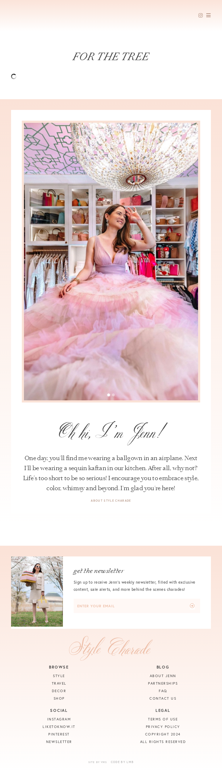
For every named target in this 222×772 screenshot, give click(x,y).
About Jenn (163, 676)
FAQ (163, 691)
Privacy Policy (163, 726)
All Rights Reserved (163, 741)
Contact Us (162, 698)
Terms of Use (163, 719)
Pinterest (59, 734)
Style (59, 676)
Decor (59, 691)
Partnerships (163, 683)
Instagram (59, 719)
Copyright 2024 (163, 734)
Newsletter (59, 741)
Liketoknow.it (59, 726)
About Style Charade (111, 500)
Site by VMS (97, 762)
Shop (59, 698)
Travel (59, 683)
